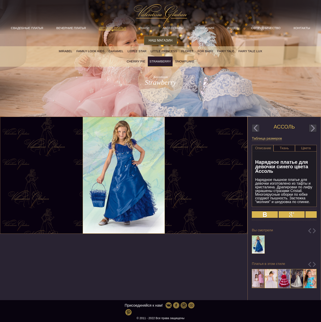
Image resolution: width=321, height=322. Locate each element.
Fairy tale (225, 51)
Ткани (144, 28)
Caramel (116, 51)
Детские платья (112, 28)
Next (314, 230)
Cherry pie (136, 61)
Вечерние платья (71, 28)
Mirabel (65, 51)
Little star (137, 51)
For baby (205, 51)
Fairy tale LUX (250, 51)
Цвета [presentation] (306, 148)
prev (256, 128)
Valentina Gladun (160, 15)
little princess (163, 51)
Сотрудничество (265, 28)
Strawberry (160, 61)
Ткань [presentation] (284, 148)
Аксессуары (173, 28)
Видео (232, 28)
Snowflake (184, 61)
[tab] (263, 148)
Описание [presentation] (263, 148)
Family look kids (90, 51)
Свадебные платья (27, 28)
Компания (205, 28)
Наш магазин (160, 40)
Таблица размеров (267, 138)
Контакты (302, 28)
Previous (309, 230)
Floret (187, 51)
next (313, 128)
